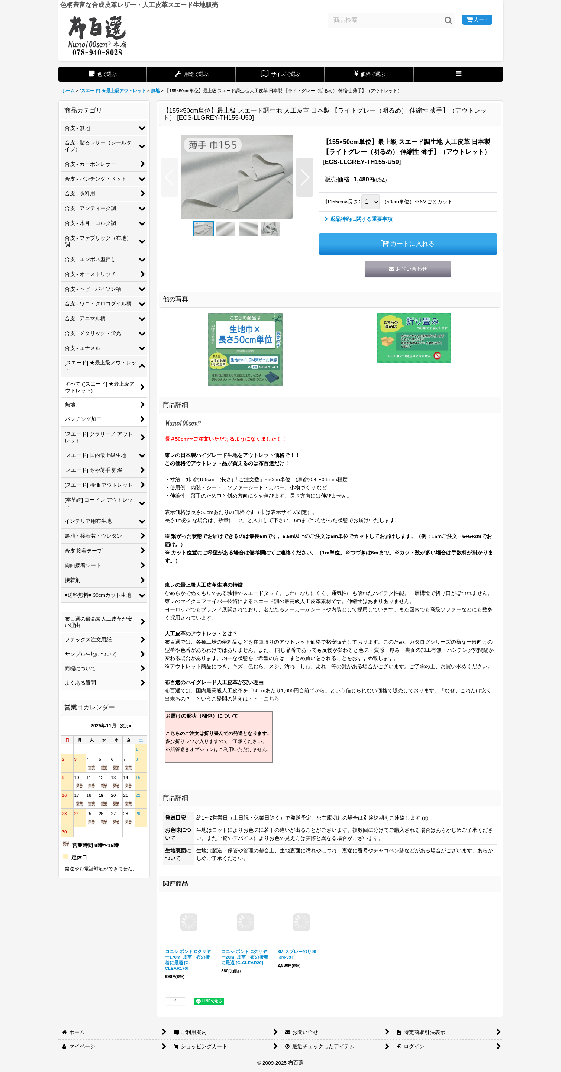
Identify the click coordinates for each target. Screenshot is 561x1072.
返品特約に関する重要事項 (359, 219)
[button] (458, 74)
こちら (271, 699)
